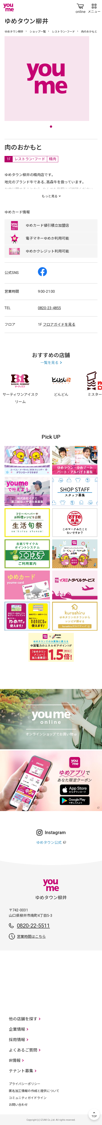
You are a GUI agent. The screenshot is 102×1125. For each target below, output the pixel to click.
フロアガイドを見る (59, 324)
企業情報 (17, 1029)
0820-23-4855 (49, 308)
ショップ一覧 (38, 31)
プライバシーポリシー (24, 1084)
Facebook (42, 271)
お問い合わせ (18, 1104)
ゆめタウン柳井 (14, 31)
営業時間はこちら (31, 936)
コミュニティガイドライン (27, 1098)
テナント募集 (21, 1070)
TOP (94, 1114)
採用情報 (17, 1039)
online (80, 7)
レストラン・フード (63, 31)
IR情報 (15, 1060)
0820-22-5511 (33, 925)
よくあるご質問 (23, 1050)
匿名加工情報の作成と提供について (34, 1091)
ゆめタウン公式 (49, 842)
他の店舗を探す (23, 1019)
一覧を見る (49, 363)
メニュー (94, 7)
